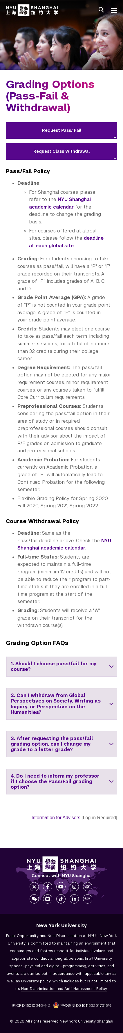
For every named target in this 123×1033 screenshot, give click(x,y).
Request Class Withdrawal (61, 151)
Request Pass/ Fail (61, 130)
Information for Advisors (56, 817)
